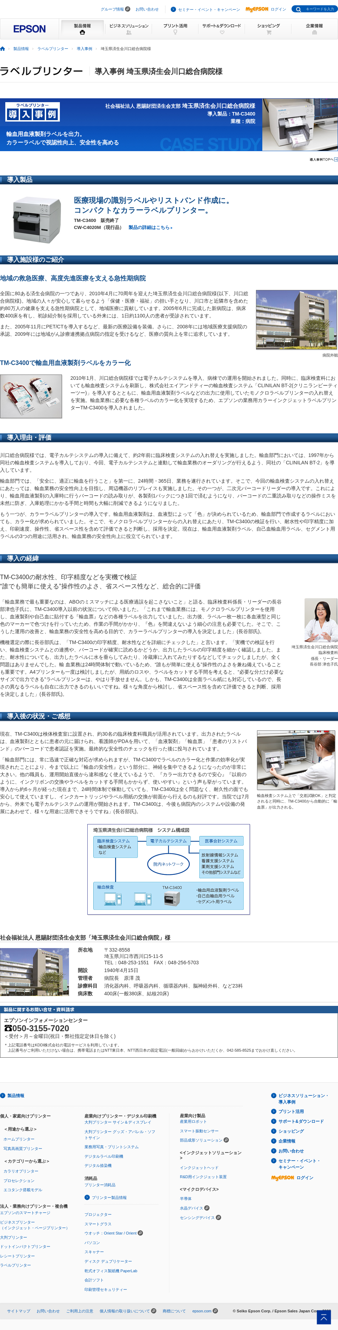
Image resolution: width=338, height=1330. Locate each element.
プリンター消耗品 (99, 1185)
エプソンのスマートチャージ (25, 1213)
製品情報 (21, 49)
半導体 (186, 1198)
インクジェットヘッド (199, 1167)
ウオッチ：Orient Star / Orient (110, 1233)
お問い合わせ (147, 9)
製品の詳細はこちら (149, 227)
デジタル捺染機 (98, 1165)
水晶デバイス (191, 1208)
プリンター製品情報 (109, 1197)
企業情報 (286, 1141)
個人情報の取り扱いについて (125, 1311)
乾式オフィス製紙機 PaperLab (110, 1271)
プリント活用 (291, 1111)
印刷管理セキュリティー (105, 1289)
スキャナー (94, 1252)
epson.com (201, 1311)
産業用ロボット (193, 1121)
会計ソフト (94, 1280)
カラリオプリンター (21, 1171)
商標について (174, 1311)
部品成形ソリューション (201, 1140)
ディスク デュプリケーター (108, 1261)
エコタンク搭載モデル (23, 1190)
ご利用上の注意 (79, 1311)
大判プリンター (13, 1237)
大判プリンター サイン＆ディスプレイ (117, 1122)
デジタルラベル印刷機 (103, 1156)
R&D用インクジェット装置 (203, 1177)
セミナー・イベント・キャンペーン (209, 9)
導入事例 (84, 49)
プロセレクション (19, 1181)
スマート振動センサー (199, 1131)
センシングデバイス (197, 1217)
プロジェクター (98, 1214)
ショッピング (291, 1131)
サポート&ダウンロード (301, 1121)
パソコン (92, 1243)
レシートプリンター (17, 1256)
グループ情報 (112, 9)
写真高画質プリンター (23, 1148)
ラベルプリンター (52, 49)
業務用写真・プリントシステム (111, 1147)
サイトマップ (18, 1311)
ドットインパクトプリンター (25, 1246)
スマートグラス (98, 1224)
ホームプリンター (19, 1139)
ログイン (265, 9)
